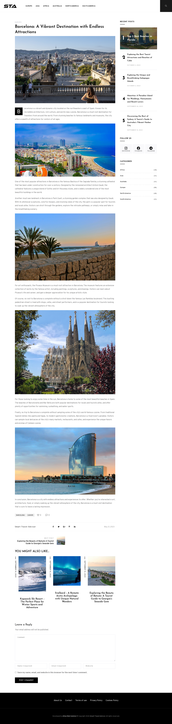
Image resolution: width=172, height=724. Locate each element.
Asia (38, 6)
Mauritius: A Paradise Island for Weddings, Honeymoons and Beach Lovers (139, 99)
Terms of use (81, 700)
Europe (29, 6)
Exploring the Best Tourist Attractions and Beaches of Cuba (139, 58)
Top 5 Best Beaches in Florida (139, 38)
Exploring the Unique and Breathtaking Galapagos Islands (138, 78)
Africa (46, 6)
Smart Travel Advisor (25, 527)
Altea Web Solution (69, 716)
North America (72, 6)
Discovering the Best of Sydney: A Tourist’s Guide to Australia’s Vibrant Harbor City (139, 121)
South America (88, 6)
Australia (57, 6)
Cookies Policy (112, 700)
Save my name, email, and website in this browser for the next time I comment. (52, 672)
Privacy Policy (96, 700)
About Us (58, 700)
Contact (68, 700)
